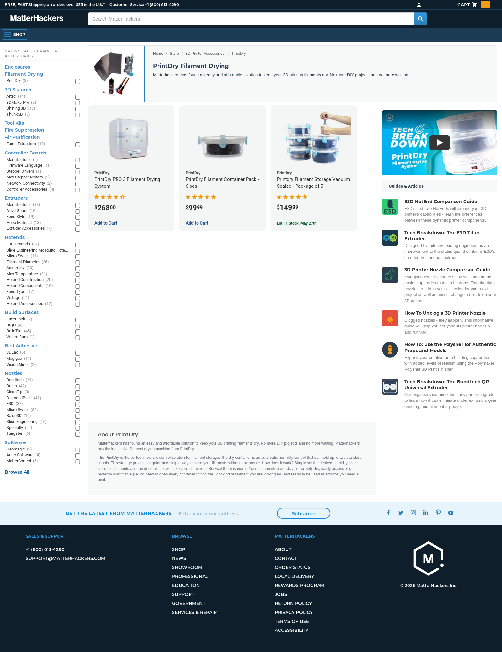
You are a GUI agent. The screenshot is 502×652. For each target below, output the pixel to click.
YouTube (450, 512)
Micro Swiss (22, 256)
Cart (473, 4)
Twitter (400, 512)
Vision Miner (21, 365)
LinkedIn (425, 512)
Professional (190, 576)
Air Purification (22, 137)
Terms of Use (292, 621)
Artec (15, 97)
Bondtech (19, 380)
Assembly (20, 268)
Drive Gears (21, 211)
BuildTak (18, 331)
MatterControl (22, 461)
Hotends (15, 237)
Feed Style (20, 217)
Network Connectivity (29, 183)
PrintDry (17, 81)
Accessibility (291, 630)
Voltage (17, 298)
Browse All (17, 472)
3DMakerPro (21, 103)
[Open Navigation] (15, 34)
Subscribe (303, 513)
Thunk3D (18, 114)
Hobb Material (23, 223)
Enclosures (17, 67)
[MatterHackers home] (428, 559)
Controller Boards (25, 153)
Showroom (187, 567)
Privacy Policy (294, 612)
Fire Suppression (24, 130)
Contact (286, 558)
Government (188, 603)
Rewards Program (299, 585)
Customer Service (126, 4)
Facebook (388, 512)
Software (15, 442)
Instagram (413, 512)
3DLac (15, 353)
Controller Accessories (30, 189)
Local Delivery (294, 576)
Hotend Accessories (29, 304)
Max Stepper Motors (28, 177)
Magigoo (18, 359)
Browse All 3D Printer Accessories (31, 53)
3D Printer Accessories (204, 53)
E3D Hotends (22, 244)
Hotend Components (29, 286)
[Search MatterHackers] (420, 18)
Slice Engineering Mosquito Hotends (37, 250)
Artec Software (23, 455)
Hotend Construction (29, 280)
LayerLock (19, 319)
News (179, 558)
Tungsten (18, 434)
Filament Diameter (27, 262)
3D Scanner (18, 90)
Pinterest (438, 512)
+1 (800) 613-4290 (162, 4)
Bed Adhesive (21, 346)
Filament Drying (24, 74)
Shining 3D (20, 108)
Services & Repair (194, 612)
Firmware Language (27, 165)
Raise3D (18, 416)
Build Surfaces (22, 312)
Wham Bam (20, 337)
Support (183, 594)
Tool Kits (14, 123)
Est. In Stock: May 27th (297, 223)
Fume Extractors (25, 144)
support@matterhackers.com (65, 558)
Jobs (281, 594)
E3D (14, 404)
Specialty (19, 428)
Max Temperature (26, 274)
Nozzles (13, 373)
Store (174, 53)
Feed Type (20, 292)
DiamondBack (23, 398)
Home (158, 53)
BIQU (14, 325)
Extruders (16, 198)
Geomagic (19, 449)
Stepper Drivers (23, 172)
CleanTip (17, 392)
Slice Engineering (26, 422)
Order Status (293, 567)
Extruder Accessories (29, 229)
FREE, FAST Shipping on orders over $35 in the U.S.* (55, 4)
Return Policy (293, 603)
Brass (16, 386)
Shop (178, 549)
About (283, 549)
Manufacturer (22, 160)
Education (186, 585)
